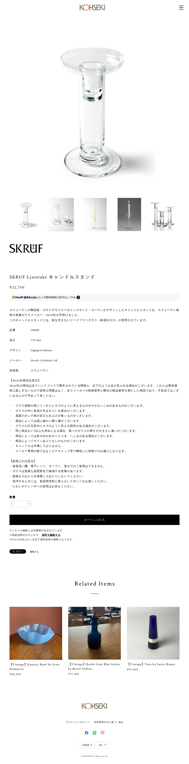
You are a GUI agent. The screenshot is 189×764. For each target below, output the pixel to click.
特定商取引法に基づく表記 (108, 722)
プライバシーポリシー (78, 722)
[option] (94, 110)
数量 (12, 497)
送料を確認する (51, 535)
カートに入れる (94, 519)
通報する (34, 552)
